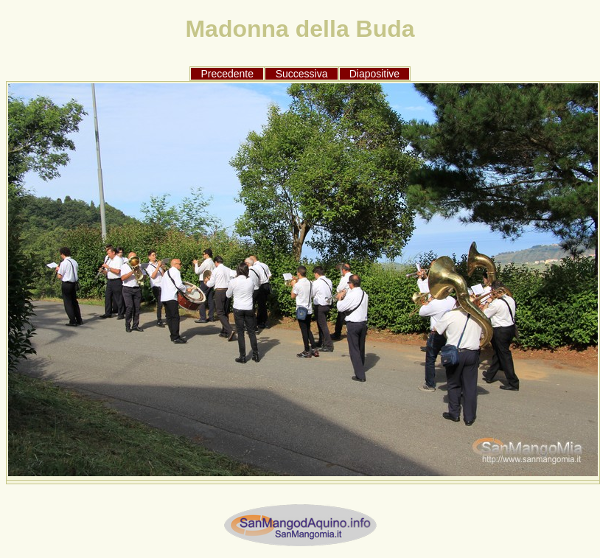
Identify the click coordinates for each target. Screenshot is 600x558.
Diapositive (374, 74)
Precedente (227, 74)
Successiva (302, 74)
